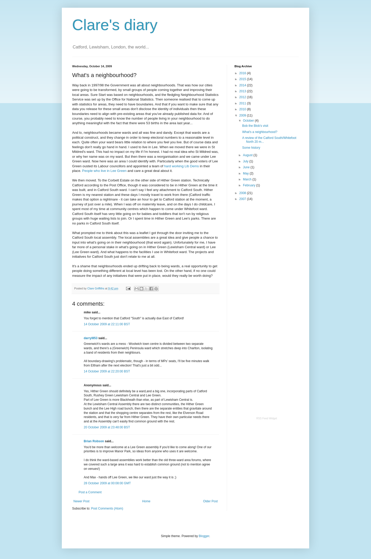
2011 (243, 103)
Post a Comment (90, 492)
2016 (243, 73)
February (249, 185)
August (248, 155)
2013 (243, 91)
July (246, 161)
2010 (243, 109)
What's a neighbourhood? (259, 132)
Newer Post (81, 501)
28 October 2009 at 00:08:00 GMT (107, 483)
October (249, 120)
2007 (243, 199)
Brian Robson (94, 441)
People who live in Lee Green (104, 171)
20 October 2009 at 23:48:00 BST (107, 427)
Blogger (204, 536)
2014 (243, 85)
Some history (251, 147)
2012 (243, 97)
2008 (243, 193)
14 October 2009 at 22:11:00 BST (107, 324)
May (246, 173)
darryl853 (90, 338)
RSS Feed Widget (266, 418)
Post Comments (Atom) (107, 508)
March (247, 179)
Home (146, 501)
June (246, 167)
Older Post (210, 501)
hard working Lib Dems (181, 166)
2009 (243, 115)
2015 (243, 79)
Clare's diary (115, 25)
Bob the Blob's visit (255, 126)
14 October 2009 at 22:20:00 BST (107, 371)
